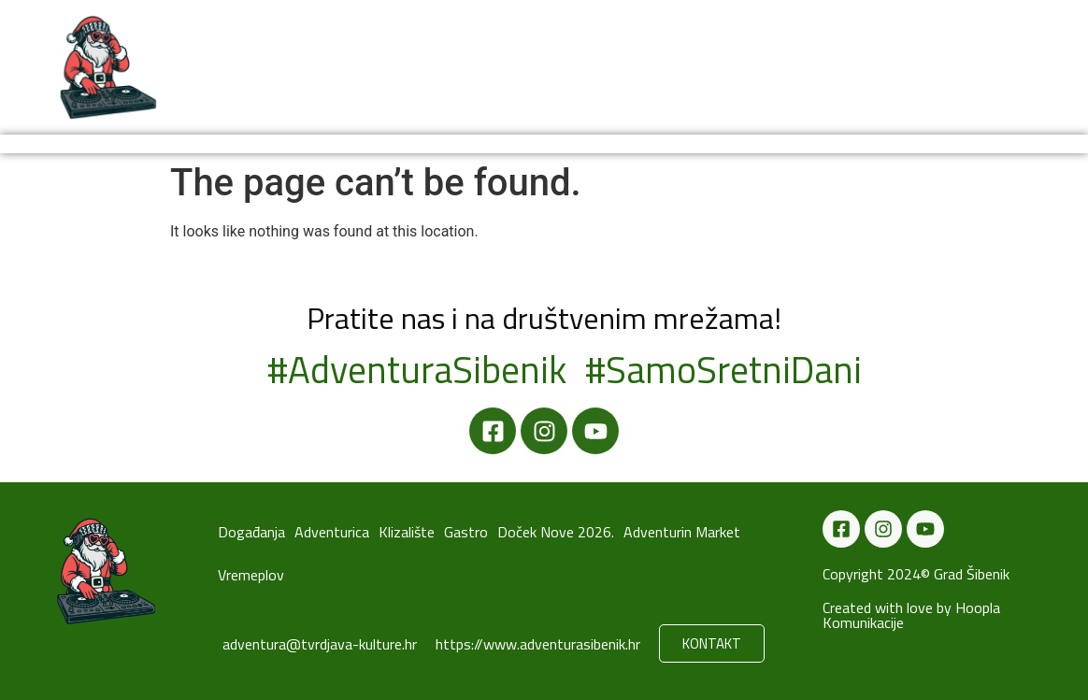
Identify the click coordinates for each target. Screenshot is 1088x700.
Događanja (252, 66)
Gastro (598, 66)
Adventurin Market (945, 66)
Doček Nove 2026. (701, 66)
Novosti (335, 66)
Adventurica (424, 66)
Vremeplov (818, 66)
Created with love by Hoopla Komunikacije (911, 615)
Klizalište (521, 66)
